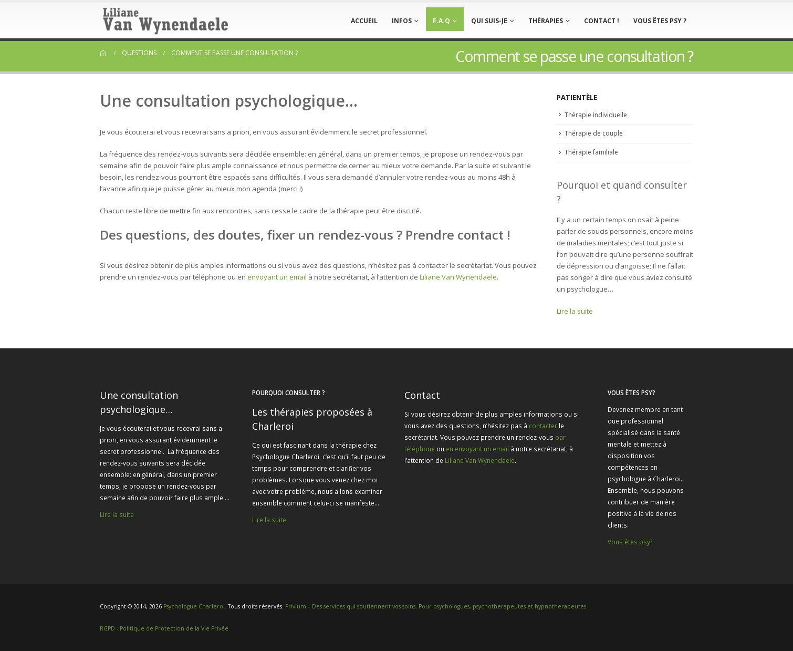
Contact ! (601, 20)
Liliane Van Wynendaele (458, 277)
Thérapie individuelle (596, 114)
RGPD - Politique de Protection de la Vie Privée (164, 628)
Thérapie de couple (594, 133)
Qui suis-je (489, 20)
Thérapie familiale (591, 152)
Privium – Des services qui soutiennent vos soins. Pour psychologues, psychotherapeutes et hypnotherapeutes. (436, 606)
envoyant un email (277, 277)
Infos (402, 20)
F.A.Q (441, 20)
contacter (543, 425)
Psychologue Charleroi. (195, 606)
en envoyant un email (477, 449)
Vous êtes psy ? (659, 20)
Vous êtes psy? (630, 542)
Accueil (364, 20)
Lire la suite (575, 311)
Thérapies (545, 20)
